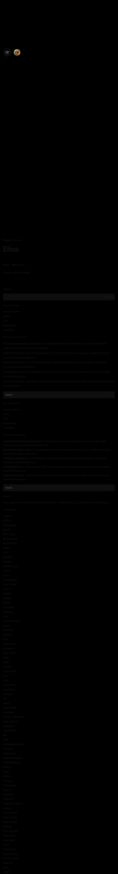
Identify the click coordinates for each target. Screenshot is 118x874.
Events (6, 625)
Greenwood (9, 643)
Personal (8, 780)
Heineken (8, 648)
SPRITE (7, 872)
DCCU (6, 589)
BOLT (6, 552)
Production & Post (13, 803)
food (5, 639)
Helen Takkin (10, 653)
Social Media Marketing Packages (21, 343)
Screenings (9, 849)
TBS (5, 320)
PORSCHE (8, 799)
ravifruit (7, 808)
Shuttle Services (12, 381)
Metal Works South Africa (17, 353)
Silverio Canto (10, 853)
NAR (5, 739)
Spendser (8, 863)
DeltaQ (6, 593)
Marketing (8, 726)
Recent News (10, 812)
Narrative (8, 748)
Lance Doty (9, 684)
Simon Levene (10, 858)
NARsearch (9, 753)
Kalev (6, 680)
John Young (9, 671)
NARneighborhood (13, 744)
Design (7, 598)
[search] (111, 394)
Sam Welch (9, 840)
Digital (6, 602)
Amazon (7, 516)
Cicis (5, 575)
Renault (7, 826)
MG (5, 735)
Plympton (8, 794)
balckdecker (9, 525)
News (6, 771)
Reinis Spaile (10, 822)
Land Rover (9, 689)
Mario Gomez (10, 721)
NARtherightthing (12, 758)
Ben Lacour (9, 534)
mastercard (9, 730)
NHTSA (7, 776)
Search (7, 289)
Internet (7, 666)
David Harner (10, 584)
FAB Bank (8, 630)
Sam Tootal (9, 835)
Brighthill (8, 557)
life (4, 698)
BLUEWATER (10, 543)
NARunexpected (12, 762)
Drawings (8, 612)
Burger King (9, 325)
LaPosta (7, 694)
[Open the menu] (7, 52)
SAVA (6, 844)
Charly (6, 570)
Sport (6, 867)
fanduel (7, 634)
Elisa (5, 240)
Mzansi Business (12, 372)
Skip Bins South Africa (15, 362)
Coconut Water (11, 311)
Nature (6, 767)
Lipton (6, 703)
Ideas (6, 662)
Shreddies (8, 329)
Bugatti (7, 561)
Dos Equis (8, 607)
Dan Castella (10, 580)
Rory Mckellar (10, 831)
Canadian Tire (10, 566)
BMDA (6, 548)
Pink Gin (7, 790)
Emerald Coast (11, 621)
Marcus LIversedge (13, 716)
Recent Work (10, 817)
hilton (6, 657)
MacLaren (8, 712)
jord (5, 675)
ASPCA (7, 520)
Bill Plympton (10, 538)
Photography (10, 785)
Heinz (6, 316)
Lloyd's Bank (10, 707)
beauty (6, 529)
